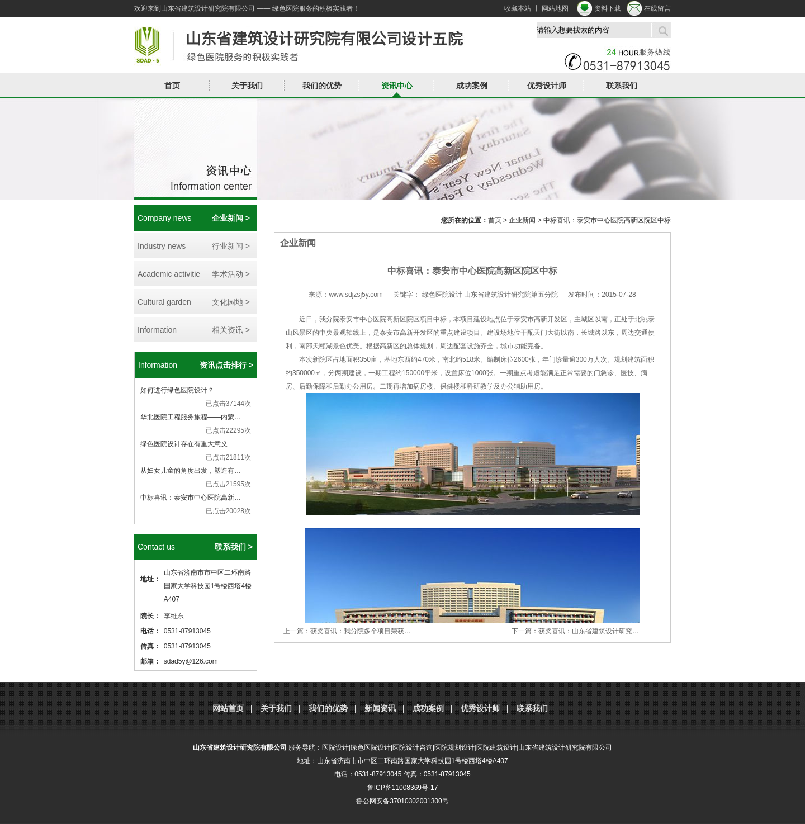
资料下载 (607, 8)
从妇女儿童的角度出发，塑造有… (190, 471)
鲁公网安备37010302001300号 (402, 801)
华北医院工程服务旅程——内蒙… (190, 417)
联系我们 (621, 85)
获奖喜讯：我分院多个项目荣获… (360, 631)
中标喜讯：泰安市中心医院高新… (190, 497)
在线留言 (657, 8)
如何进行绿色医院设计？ (177, 390)
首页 (172, 85)
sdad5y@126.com (191, 661)
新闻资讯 (380, 708)
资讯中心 (397, 85)
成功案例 (471, 85)
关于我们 (247, 85)
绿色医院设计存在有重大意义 (184, 444)
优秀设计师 (546, 85)
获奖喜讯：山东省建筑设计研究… (588, 631)
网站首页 (228, 708)
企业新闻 (522, 220)
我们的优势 (322, 85)
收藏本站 (517, 8)
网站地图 (555, 8)
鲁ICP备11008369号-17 (402, 788)
